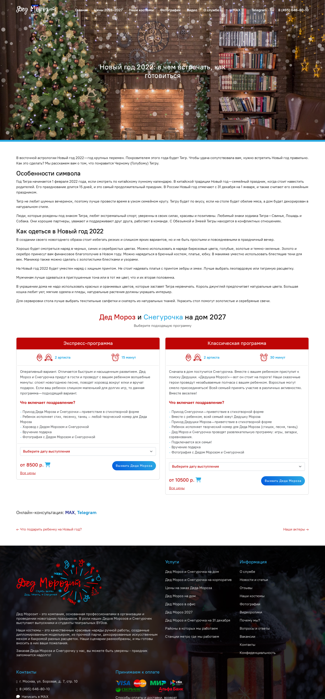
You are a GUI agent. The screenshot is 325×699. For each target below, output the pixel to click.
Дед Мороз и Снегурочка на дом (192, 571)
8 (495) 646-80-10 (293, 10)
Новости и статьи (254, 580)
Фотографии (170, 10)
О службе (247, 571)
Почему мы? (250, 620)
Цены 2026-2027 (108, 10)
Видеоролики (251, 612)
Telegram (259, 10)
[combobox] (88, 451)
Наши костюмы (141, 10)
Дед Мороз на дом (180, 596)
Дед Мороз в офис (180, 604)
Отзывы (246, 588)
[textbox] (85, 451)
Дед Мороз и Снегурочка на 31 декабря (197, 620)
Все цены (28, 473)
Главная (81, 10)
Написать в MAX (35, 696)
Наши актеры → (296, 529)
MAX (236, 10)
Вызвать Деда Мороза (134, 466)
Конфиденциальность (258, 653)
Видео (192, 10)
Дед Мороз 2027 (179, 612)
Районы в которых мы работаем (191, 628)
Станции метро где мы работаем (192, 636)
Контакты (247, 644)
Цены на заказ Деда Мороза (188, 588)
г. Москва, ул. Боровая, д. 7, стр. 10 (48, 681)
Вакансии (247, 636)
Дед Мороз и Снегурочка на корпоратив (198, 580)
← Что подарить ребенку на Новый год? (49, 529)
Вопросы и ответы (255, 628)
